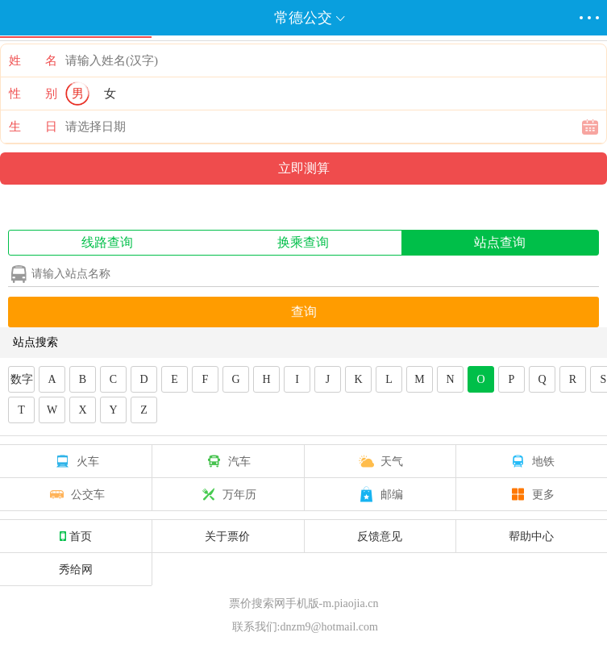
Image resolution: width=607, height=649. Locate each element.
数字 (21, 379)
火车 (75, 461)
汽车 (227, 461)
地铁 (531, 461)
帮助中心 (531, 536)
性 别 (33, 93)
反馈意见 (379, 536)
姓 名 (33, 60)
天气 (379, 461)
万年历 (227, 494)
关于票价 (227, 536)
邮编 (379, 494)
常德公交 (303, 18)
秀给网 (76, 569)
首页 (76, 536)
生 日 (33, 126)
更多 (531, 494)
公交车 (76, 494)
